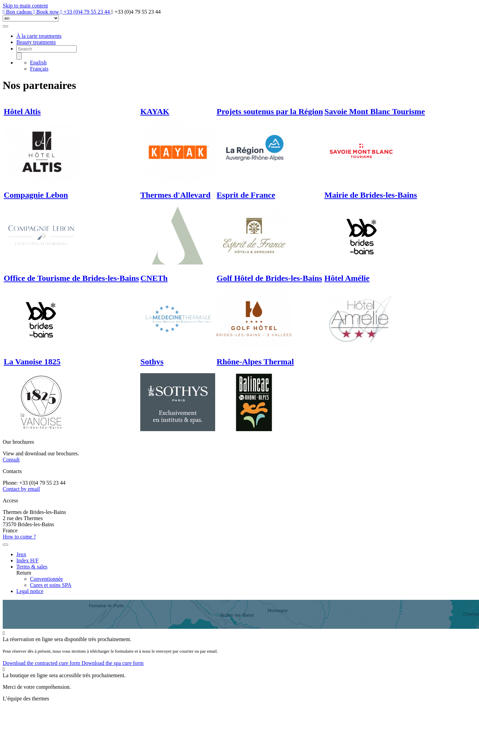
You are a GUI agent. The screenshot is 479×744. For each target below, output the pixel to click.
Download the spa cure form (112, 663)
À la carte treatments (39, 36)
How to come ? (19, 537)
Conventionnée (46, 579)
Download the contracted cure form (42, 663)
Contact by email (21, 489)
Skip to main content (25, 6)
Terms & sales (31, 567)
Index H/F (27, 560)
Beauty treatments (36, 42)
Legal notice (30, 591)
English (38, 62)
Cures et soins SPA (50, 585)
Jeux (21, 554)
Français (39, 69)
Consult (11, 459)
